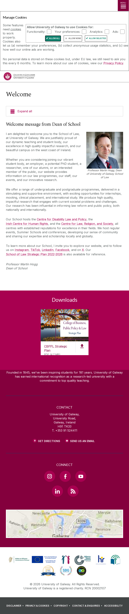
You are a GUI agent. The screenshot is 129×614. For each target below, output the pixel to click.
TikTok (35, 250)
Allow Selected (97, 38)
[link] (32, 559)
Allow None (74, 38)
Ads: (115, 32)
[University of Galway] (19, 77)
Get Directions (49, 441)
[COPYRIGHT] (62, 605)
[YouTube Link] (80, 476)
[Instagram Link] (49, 476)
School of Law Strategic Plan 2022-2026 (34, 254)
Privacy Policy (113, 63)
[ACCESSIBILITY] (113, 605)
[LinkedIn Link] (57, 491)
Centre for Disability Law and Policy (61, 219)
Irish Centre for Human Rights (27, 224)
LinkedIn (48, 250)
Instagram (22, 250)
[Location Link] (65, 535)
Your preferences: (67, 32)
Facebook (62, 250)
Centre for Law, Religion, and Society (87, 224)
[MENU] (123, 5)
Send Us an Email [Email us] (82, 441)
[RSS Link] (73, 491)
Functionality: (36, 32)
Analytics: (96, 32)
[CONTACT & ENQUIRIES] (87, 605)
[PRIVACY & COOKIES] (39, 605)
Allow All (54, 38)
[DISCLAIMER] (15, 605)
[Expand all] (64, 111)
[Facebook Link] (65, 476)
